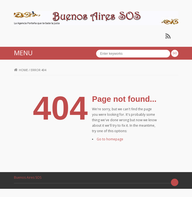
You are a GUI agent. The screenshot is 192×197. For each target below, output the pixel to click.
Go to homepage (110, 139)
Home (21, 70)
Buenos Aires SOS (27, 177)
